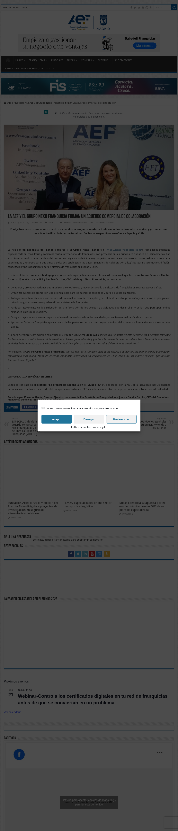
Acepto (56, 419)
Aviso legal (99, 427)
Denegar (89, 419)
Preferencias (121, 419)
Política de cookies (81, 427)
